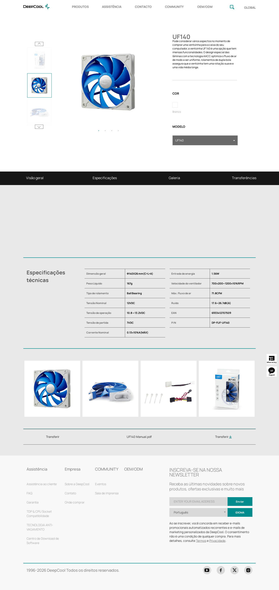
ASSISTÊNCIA (111, 7)
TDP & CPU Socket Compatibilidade (39, 513)
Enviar (240, 501)
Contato (70, 493)
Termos (201, 541)
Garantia (33, 502)
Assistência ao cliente (42, 484)
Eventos (100, 484)
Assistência (37, 469)
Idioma (239, 512)
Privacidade (217, 541)
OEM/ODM (205, 7)
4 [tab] (118, 130)
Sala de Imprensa (107, 493)
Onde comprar (75, 502)
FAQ (29, 493)
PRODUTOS (80, 7)
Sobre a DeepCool (77, 484)
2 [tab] (105, 130)
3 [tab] (112, 130)
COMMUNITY (174, 7)
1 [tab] (99, 130)
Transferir (223, 437)
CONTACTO (143, 7)
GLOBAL (250, 7)
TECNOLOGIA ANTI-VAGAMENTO (40, 527)
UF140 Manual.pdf (139, 437)
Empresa (72, 469)
